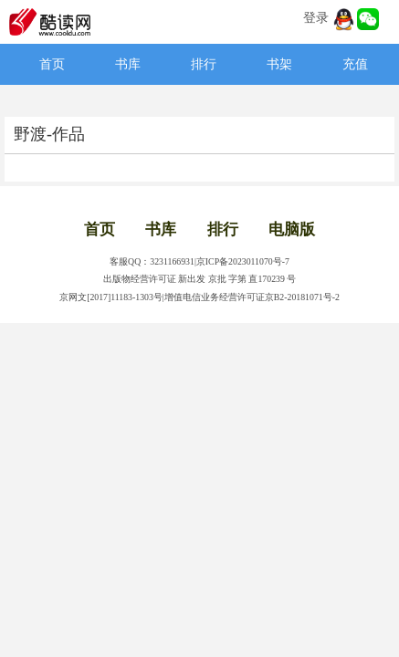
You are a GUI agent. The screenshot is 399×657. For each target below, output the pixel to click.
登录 (316, 18)
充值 (355, 64)
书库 (128, 64)
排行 (203, 64)
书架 (279, 64)
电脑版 (291, 229)
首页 (52, 64)
